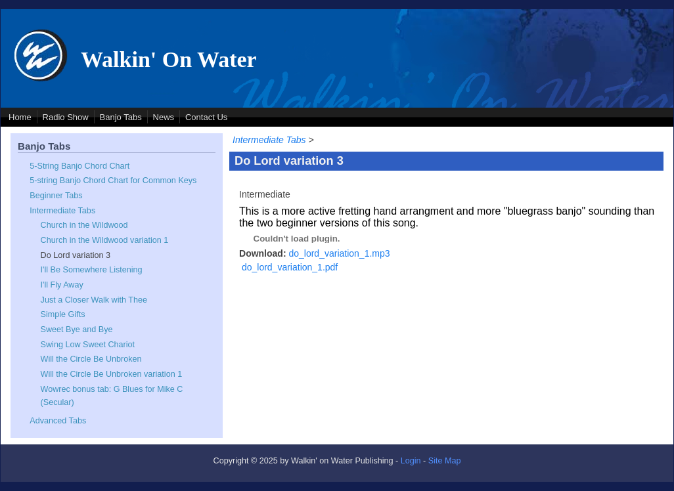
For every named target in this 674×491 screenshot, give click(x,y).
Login (411, 460)
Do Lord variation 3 (75, 255)
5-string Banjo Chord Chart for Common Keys (113, 180)
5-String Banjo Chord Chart (79, 166)
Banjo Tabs (121, 117)
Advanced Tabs (58, 420)
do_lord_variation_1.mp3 (339, 253)
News (164, 117)
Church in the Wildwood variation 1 (105, 240)
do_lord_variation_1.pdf (290, 267)
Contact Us (206, 117)
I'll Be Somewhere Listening (92, 269)
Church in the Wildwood (84, 225)
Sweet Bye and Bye (77, 329)
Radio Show (66, 117)
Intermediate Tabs (62, 210)
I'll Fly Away (62, 284)
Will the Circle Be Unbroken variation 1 (112, 374)
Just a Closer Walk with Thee (94, 300)
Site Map (444, 460)
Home (20, 117)
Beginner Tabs (56, 195)
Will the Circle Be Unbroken (91, 359)
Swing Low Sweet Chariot (88, 344)
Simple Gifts (63, 314)
